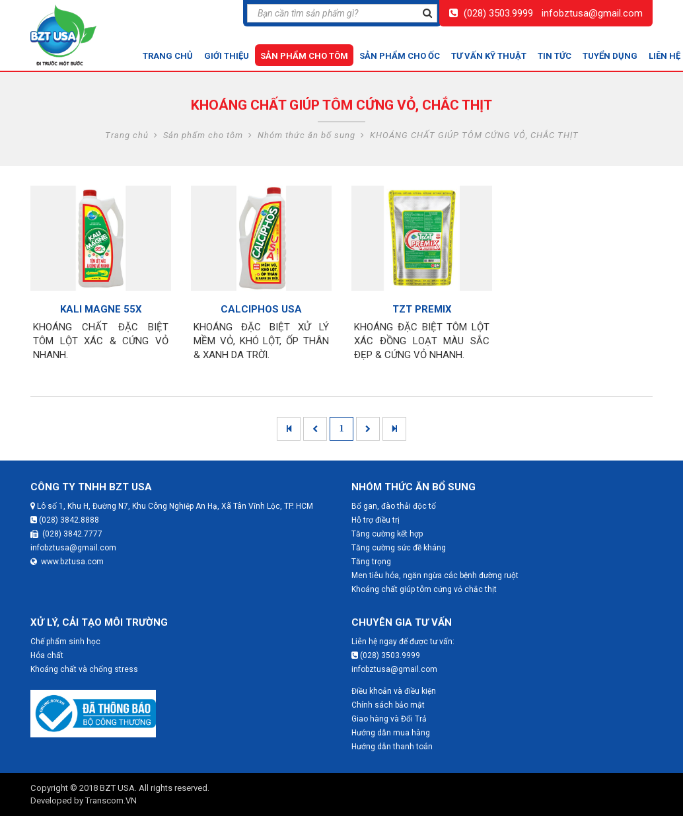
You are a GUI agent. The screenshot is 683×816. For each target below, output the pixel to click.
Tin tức (554, 56)
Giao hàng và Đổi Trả (389, 718)
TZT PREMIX (422, 309)
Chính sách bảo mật (388, 705)
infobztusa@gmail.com (592, 13)
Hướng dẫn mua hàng (390, 732)
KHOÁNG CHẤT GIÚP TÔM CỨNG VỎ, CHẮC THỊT (474, 135)
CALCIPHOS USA (261, 309)
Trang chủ (168, 56)
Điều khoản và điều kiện (393, 691)
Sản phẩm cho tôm (304, 56)
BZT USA (117, 788)
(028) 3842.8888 (64, 520)
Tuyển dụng (610, 56)
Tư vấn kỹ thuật (488, 56)
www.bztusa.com (67, 561)
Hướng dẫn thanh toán (392, 746)
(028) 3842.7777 (66, 533)
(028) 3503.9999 (498, 13)
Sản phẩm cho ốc (399, 56)
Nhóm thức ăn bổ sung (306, 135)
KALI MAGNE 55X (101, 309)
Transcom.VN (111, 800)
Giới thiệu (226, 56)
